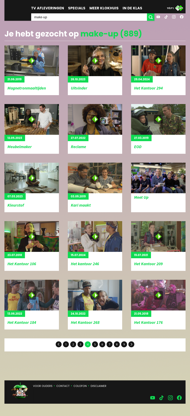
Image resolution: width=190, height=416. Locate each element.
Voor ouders (43, 386)
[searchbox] (89, 17)
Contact (63, 386)
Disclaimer (98, 386)
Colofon (80, 386)
